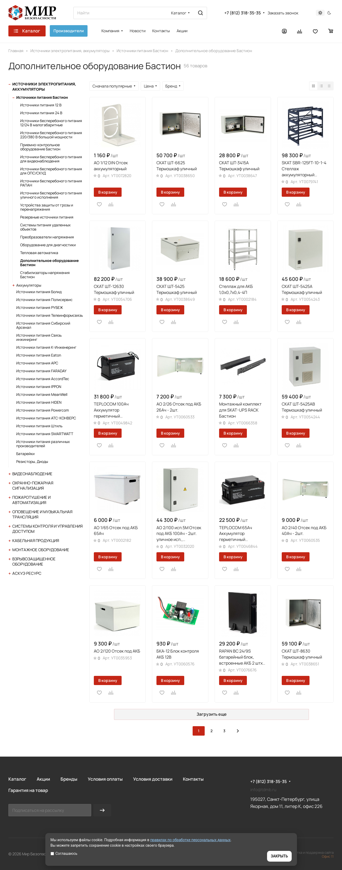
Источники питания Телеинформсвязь (49, 315)
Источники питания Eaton (38, 355)
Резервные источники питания (46, 217)
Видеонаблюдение (32, 474)
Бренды (69, 779)
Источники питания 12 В (41, 104)
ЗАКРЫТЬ (279, 856)
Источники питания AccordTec (42, 378)
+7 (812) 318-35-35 (242, 12)
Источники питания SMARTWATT (44, 433)
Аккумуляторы (28, 285)
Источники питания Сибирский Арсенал (43, 325)
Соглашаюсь (64, 853)
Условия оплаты (105, 779)
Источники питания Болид (39, 291)
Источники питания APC (37, 362)
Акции (43, 779)
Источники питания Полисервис (44, 299)
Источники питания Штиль (39, 425)
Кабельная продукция (35, 540)
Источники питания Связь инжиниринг (39, 337)
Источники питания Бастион (42, 97)
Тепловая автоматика (39, 252)
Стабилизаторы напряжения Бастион (45, 274)
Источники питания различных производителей (43, 443)
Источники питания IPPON (38, 386)
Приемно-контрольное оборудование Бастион (40, 146)
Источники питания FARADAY (41, 370)
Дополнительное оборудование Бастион (49, 262)
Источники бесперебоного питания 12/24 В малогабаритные (51, 122)
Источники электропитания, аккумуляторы (44, 86)
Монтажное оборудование (40, 549)
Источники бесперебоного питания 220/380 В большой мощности (51, 134)
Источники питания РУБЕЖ (39, 307)
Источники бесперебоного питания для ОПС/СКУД (51, 171)
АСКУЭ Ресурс (26, 573)
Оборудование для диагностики (48, 244)
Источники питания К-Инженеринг (46, 347)
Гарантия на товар (28, 790)
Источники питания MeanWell (41, 394)
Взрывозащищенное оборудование (34, 561)
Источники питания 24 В (41, 112)
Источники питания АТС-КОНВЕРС (46, 417)
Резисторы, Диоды (32, 461)
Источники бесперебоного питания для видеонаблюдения (51, 158)
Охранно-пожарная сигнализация (32, 485)
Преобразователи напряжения (47, 236)
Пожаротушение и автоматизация (31, 500)
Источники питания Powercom (42, 410)
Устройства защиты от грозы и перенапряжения (46, 207)
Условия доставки (152, 779)
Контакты (193, 779)
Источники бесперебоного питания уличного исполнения (51, 195)
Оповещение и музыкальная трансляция (42, 514)
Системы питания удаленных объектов (45, 227)
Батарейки (25, 453)
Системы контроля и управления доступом (47, 528)
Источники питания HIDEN (39, 402)
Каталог (17, 779)
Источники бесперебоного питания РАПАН (51, 183)
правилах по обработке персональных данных (190, 840)
